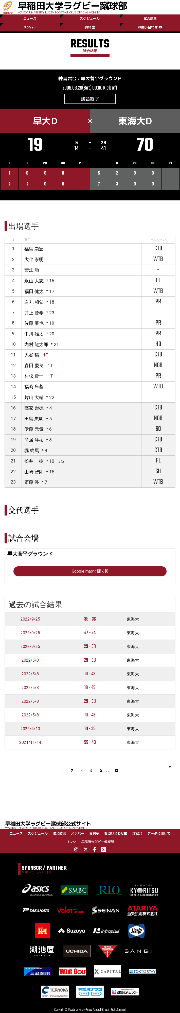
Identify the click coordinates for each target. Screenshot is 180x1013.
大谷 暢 (31, 354)
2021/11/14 (30, 742)
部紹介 (137, 833)
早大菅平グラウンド (101, 78)
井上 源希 (34, 312)
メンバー (30, 27)
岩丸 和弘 (34, 302)
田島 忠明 (34, 418)
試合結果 (150, 18)
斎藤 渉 (31, 482)
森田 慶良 (34, 365)
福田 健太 (34, 291)
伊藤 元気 (34, 429)
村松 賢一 (34, 376)
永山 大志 (34, 280)
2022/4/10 (30, 728)
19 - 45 (89, 688)
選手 (27, 240)
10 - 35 (89, 729)
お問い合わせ (150, 27)
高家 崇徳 (34, 408)
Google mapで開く (90, 571)
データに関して (158, 833)
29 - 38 (90, 646)
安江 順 (31, 269)
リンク (71, 841)
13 (116, 771)
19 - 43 (89, 674)
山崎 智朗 (34, 471)
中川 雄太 (34, 333)
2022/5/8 (30, 660)
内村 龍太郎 (36, 344)
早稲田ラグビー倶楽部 (97, 841)
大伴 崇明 (34, 259)
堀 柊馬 (31, 450)
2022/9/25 (30, 619)
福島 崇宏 (34, 248)
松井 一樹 (34, 461)
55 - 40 (90, 742)
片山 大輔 (34, 397)
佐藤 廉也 (34, 323)
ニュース (30, 18)
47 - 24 (90, 633)
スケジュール (90, 18)
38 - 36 (90, 619)
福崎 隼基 (34, 386)
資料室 (90, 27)
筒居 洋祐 (34, 439)
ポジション (158, 240)
